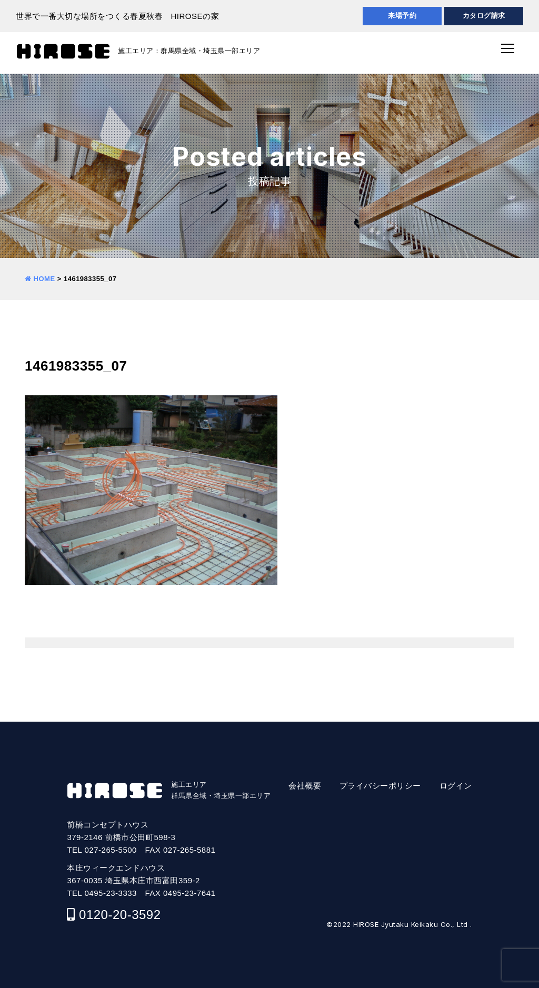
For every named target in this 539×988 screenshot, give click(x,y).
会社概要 (304, 785)
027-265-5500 (111, 849)
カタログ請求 (484, 15)
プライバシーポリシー (380, 785)
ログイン (456, 785)
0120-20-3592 (120, 914)
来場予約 (402, 15)
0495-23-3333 (111, 893)
